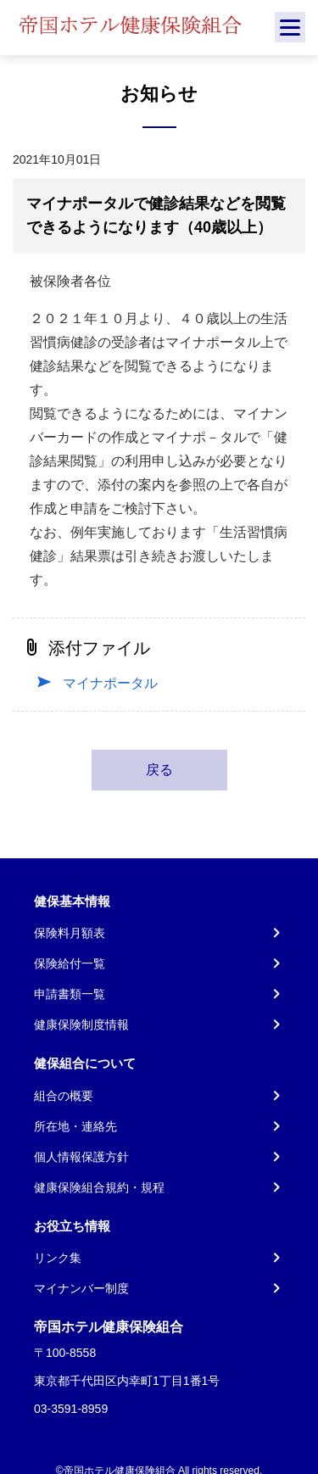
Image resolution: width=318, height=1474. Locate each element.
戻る (159, 769)
